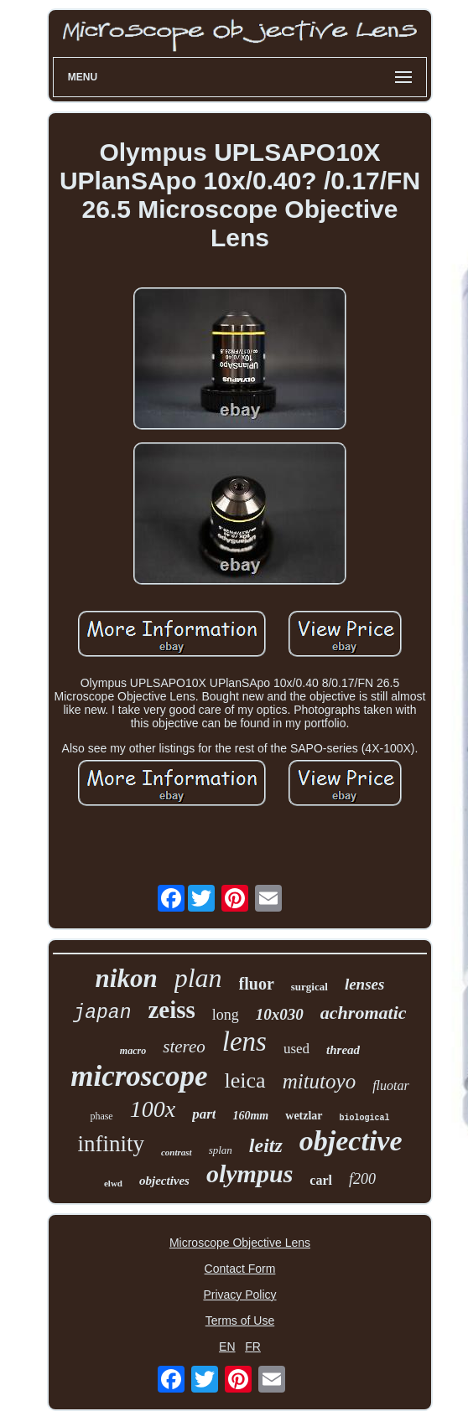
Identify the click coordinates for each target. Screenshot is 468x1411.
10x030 (280, 1014)
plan (198, 978)
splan (220, 1150)
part (204, 1114)
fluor (256, 983)
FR (253, 1346)
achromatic (363, 1012)
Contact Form (240, 1268)
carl (320, 1180)
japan (102, 1013)
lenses (365, 984)
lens (244, 1041)
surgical (309, 986)
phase (101, 1116)
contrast (176, 1152)
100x (152, 1109)
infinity (110, 1143)
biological (365, 1118)
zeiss (171, 1009)
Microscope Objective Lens (239, 1242)
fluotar (390, 1085)
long (225, 1014)
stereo (184, 1046)
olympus (249, 1173)
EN (227, 1346)
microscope (138, 1076)
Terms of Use (239, 1320)
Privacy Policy (239, 1294)
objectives (164, 1180)
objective (351, 1140)
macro (133, 1051)
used (296, 1049)
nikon (127, 978)
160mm (250, 1115)
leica (245, 1080)
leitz (266, 1145)
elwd (113, 1183)
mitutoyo (319, 1081)
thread (343, 1050)
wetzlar (303, 1115)
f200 (362, 1179)
